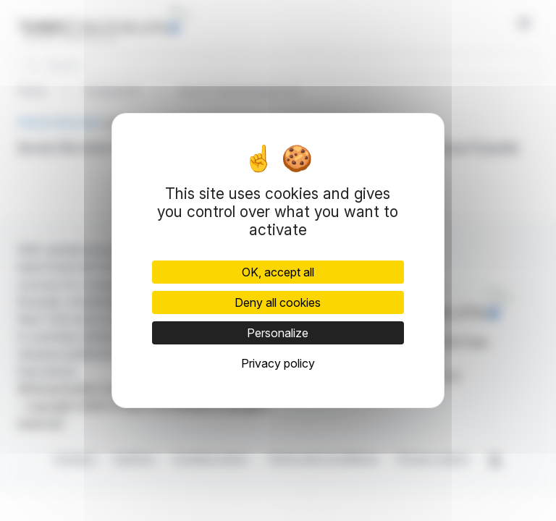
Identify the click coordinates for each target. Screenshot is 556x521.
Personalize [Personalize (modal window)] (277, 333)
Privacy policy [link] (278, 363)
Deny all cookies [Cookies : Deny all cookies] (278, 302)
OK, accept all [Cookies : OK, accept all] (278, 272)
